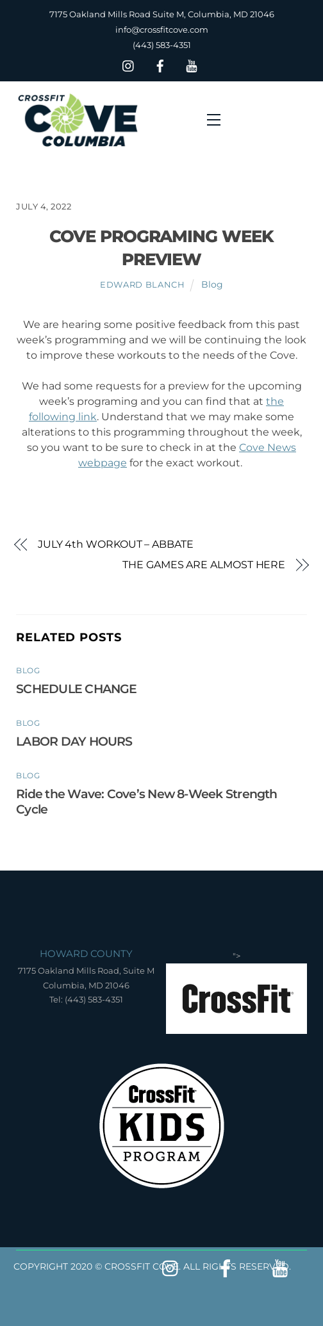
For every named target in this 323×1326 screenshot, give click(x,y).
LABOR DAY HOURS (74, 741)
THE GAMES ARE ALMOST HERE (203, 565)
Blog (212, 284)
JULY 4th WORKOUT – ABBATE (116, 544)
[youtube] (191, 64)
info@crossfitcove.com (161, 29)
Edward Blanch (142, 284)
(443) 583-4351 (162, 45)
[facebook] (160, 64)
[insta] (129, 64)
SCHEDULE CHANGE (76, 688)
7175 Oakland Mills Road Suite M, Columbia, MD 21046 (161, 14)
